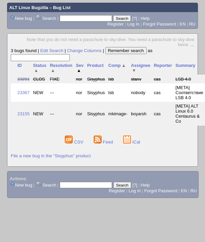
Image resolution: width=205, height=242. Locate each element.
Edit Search (51, 50)
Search (49, 18)
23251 (23, 79)
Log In (133, 24)
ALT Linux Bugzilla (28, 7)
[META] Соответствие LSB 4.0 (189, 92)
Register (115, 24)
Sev (80, 68)
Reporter (163, 65)
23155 (23, 113)
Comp (117, 65)
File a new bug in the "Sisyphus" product (51, 155)
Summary (185, 65)
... (192, 44)
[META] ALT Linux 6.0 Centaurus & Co (187, 114)
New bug (23, 18)
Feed (104, 142)
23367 (23, 92)
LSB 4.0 (183, 79)
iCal (131, 142)
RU (192, 24)
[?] (134, 18)
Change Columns (84, 50)
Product (95, 65)
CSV (75, 142)
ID (19, 65)
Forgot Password (159, 24)
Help (145, 18)
